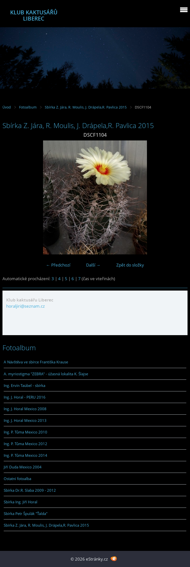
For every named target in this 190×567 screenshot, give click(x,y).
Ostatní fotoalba (17, 478)
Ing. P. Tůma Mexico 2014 (25, 455)
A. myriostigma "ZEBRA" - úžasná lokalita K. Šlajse (46, 373)
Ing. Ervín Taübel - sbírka (24, 385)
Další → (93, 265)
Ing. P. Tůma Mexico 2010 (25, 432)
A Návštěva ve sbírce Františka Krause (36, 361)
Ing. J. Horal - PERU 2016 (25, 397)
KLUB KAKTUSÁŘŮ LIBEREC (33, 15)
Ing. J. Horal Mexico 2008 (25, 408)
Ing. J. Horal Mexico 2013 (25, 420)
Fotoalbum (28, 107)
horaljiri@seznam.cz (25, 306)
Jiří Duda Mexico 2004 (23, 466)
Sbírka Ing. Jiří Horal (20, 501)
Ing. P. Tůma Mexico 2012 (25, 443)
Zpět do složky (130, 265)
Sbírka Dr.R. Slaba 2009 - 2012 (30, 490)
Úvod (6, 107)
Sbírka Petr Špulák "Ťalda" (26, 513)
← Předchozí (58, 265)
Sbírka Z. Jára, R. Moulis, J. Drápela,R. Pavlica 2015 (86, 107)
